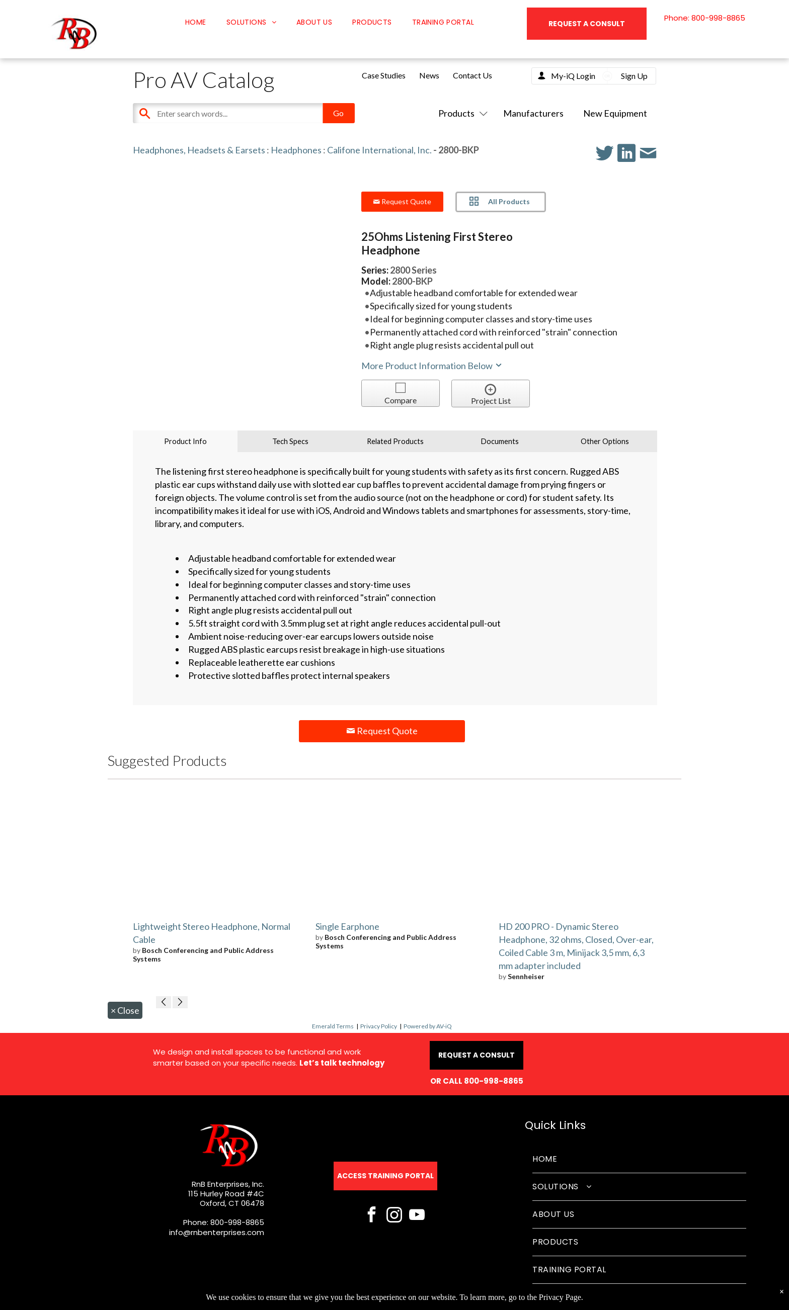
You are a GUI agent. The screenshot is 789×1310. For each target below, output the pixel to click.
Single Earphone (347, 926)
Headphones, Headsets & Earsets (199, 149)
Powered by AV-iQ (428, 1026)
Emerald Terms (333, 1026)
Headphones (296, 149)
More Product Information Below (432, 365)
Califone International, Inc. (379, 149)
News (429, 75)
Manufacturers (533, 113)
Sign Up (634, 75)
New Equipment (615, 113)
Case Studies (384, 75)
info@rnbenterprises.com (216, 1232)
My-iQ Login (573, 75)
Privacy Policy (378, 1026)
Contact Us (472, 75)
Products (461, 113)
